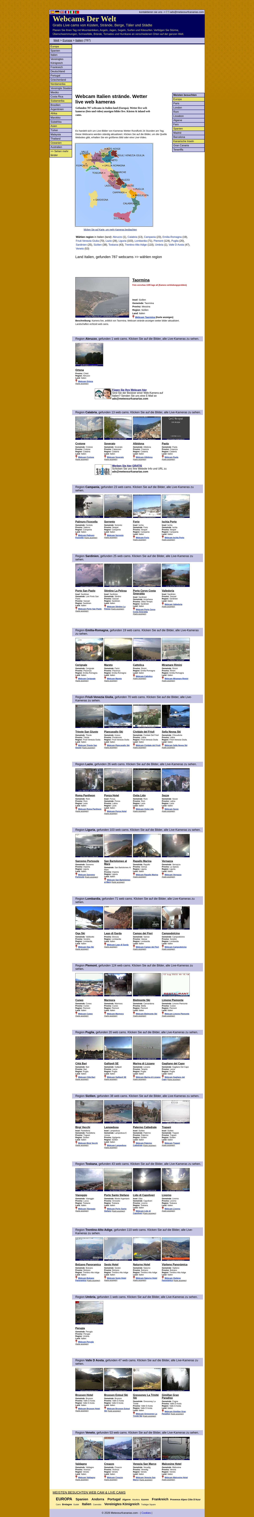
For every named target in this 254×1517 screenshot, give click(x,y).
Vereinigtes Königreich (121, 1504)
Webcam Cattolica (144, 676)
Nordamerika (58, 84)
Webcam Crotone (86, 457)
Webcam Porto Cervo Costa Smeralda (144, 610)
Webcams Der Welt (84, 18)
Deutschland (58, 71)
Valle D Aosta (176, 244)
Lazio (109, 240)
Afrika (54, 113)
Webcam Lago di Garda (117, 945)
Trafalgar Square (148, 1504)
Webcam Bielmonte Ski (146, 1014)
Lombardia (141, 240)
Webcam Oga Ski (86, 947)
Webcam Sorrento (115, 535)
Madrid (177, 132)
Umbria (159, 244)
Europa (67, 40)
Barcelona (179, 137)
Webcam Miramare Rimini (176, 678)
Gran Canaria (181, 145)
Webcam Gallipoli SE (116, 1077)
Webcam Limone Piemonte (177, 1014)
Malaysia (56, 134)
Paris (176, 103)
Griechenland (58, 79)
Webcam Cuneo (85, 1014)
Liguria (122, 240)
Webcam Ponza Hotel (117, 811)
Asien (54, 126)
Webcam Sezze (172, 809)
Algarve (177, 120)
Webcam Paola (171, 457)
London (177, 107)
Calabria (132, 237)
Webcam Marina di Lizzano (148, 1077)
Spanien (55, 50)
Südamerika (57, 100)
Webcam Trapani (172, 1143)
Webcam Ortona (85, 381)
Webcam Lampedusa (116, 1145)
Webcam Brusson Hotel (89, 1409)
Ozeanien (56, 142)
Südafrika (56, 121)
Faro (176, 124)
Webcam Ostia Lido (145, 809)
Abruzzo (117, 237)
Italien (79, 40)
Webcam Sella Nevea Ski (176, 745)
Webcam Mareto (114, 678)
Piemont (158, 240)
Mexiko (55, 92)
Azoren (145, 1499)
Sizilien (97, 244)
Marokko (55, 117)
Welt (56, 40)
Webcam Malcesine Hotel (176, 1477)
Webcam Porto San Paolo (90, 609)
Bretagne (67, 1504)
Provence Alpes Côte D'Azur (185, 1499)
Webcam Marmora (115, 1014)
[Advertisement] (140, 68)
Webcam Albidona (144, 457)
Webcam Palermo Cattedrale (142, 1144)
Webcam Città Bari (86, 1077)
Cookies (146, 1513)
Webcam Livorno (172, 1209)
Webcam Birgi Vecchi (88, 1143)
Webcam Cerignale (86, 678)
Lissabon (178, 116)
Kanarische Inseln (183, 141)
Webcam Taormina (145, 317)
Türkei (54, 130)
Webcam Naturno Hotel (146, 1278)
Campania (150, 237)
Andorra (98, 1499)
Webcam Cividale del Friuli (148, 745)
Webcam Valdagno (86, 1477)
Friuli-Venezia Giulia (87, 240)
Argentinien (57, 109)
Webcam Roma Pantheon (89, 809)
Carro (58, 1504)
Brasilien (55, 105)
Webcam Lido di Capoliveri (142, 1212)
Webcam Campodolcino (176, 947)
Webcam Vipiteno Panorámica (171, 1279)
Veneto (80, 248)
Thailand (55, 138)
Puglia (175, 240)
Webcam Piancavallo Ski (118, 745)
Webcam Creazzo (115, 1477)
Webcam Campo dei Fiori (147, 947)
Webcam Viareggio (86, 1209)
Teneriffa (178, 149)
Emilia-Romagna (172, 237)
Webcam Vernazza (173, 875)
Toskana (113, 244)
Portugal (55, 75)
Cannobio (97, 1504)
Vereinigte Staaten (61, 88)
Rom (176, 111)
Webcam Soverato (115, 457)
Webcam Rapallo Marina (147, 875)
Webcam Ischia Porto (174, 537)
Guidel (76, 1504)
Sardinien (81, 244)
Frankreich (57, 67)
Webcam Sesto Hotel (116, 1278)
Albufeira (136, 1500)
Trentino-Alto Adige (136, 244)
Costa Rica (57, 96)
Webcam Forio (142, 537)
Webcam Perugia (86, 1342)
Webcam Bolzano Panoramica (84, 1279)
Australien (56, 147)
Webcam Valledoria (173, 604)
